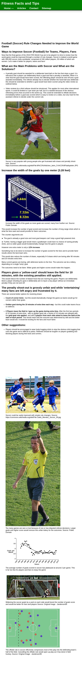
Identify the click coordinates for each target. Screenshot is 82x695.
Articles (21, 8)
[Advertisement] (41, 26)
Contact (33, 8)
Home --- (9, 8)
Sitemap (46, 8)
